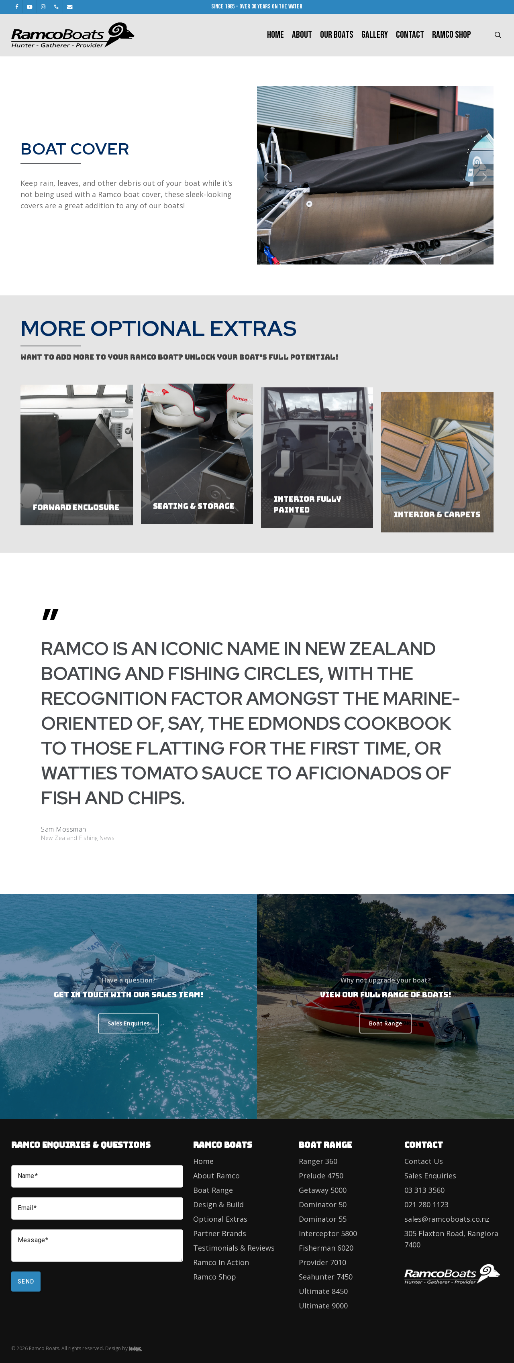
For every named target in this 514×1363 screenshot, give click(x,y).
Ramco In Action (221, 1262)
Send (26, 1281)
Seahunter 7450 (326, 1277)
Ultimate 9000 (323, 1305)
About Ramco (216, 1175)
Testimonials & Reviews (234, 1248)
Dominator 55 (323, 1219)
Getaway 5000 (323, 1190)
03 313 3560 (424, 1190)
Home (203, 1161)
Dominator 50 (323, 1204)
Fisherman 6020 (326, 1248)
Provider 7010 (322, 1262)
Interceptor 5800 (328, 1233)
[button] (128, 1023)
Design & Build (218, 1204)
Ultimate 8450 (323, 1291)
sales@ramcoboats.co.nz (447, 1219)
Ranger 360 (318, 1161)
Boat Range (213, 1190)
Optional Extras (220, 1219)
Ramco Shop (214, 1277)
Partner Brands (219, 1233)
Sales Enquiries (430, 1175)
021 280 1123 (426, 1204)
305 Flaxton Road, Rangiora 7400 (451, 1239)
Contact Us (423, 1161)
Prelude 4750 (321, 1175)
